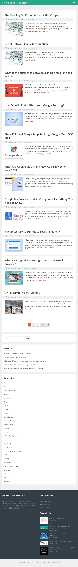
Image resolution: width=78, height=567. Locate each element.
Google (32, 174)
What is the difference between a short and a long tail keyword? (25, 361)
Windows (7, 481)
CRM (5, 413)
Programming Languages (12, 451)
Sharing (6, 459)
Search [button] (27, 338)
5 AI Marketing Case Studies (22, 293)
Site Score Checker (15, 3)
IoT (5, 440)
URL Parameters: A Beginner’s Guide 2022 (62, 541)
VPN (5, 474)
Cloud (6, 406)
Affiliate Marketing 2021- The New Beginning (59, 535)
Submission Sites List (11, 466)
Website (6, 477)
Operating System (10, 447)
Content (6, 409)
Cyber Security (8, 417)
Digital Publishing (9, 421)
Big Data (7, 398)
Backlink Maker (45, 508)
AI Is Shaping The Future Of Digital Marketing (59, 527)
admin (15, 19)
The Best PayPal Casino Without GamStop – (32, 15)
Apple (6, 394)
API (5, 387)
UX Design (7, 470)
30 (42, 325)
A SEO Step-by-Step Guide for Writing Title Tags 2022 (62, 548)
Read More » (43, 31)
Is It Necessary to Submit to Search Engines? (32, 231)
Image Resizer (44, 504)
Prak (15, 48)
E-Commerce (8, 425)
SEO (31, 142)
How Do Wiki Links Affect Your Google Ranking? (34, 105)
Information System (10, 436)
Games (32, 19)
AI (30, 297)
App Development (10, 391)
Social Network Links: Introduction (26, 44)
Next (47, 325)
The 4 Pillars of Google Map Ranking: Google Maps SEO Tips (24, 368)
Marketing (33, 268)
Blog (31, 81)
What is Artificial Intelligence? (58, 518)
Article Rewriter (45, 501)
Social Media (33, 48)
